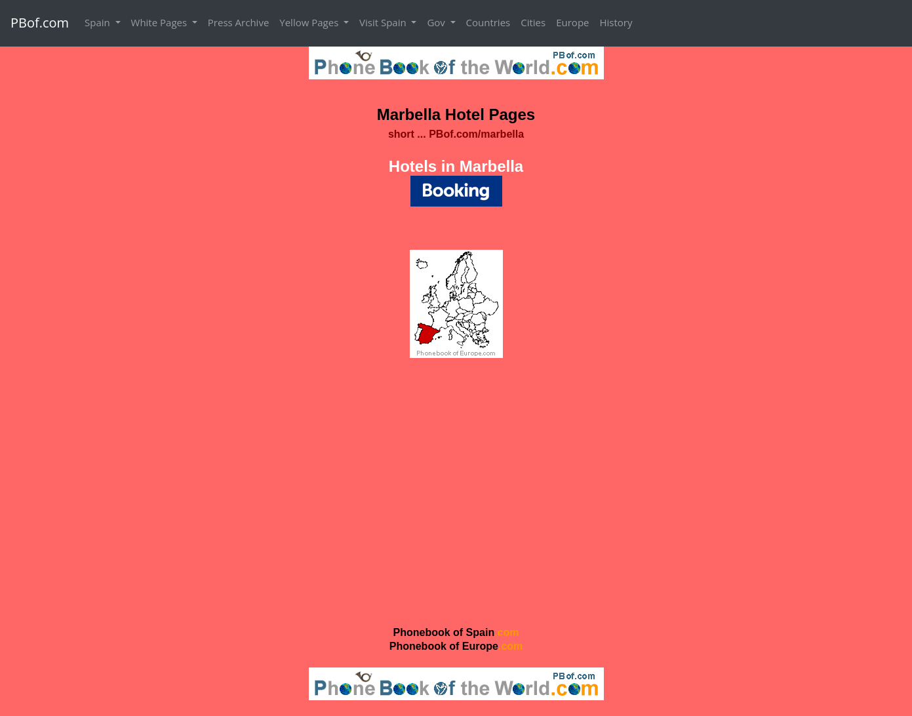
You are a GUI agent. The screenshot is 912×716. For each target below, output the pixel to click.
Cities (533, 22)
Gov (437, 22)
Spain (99, 22)
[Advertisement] (455, 491)
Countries (488, 22)
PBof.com (39, 22)
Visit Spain (384, 22)
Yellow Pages (310, 22)
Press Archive (238, 22)
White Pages (160, 22)
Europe (572, 22)
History (615, 22)
